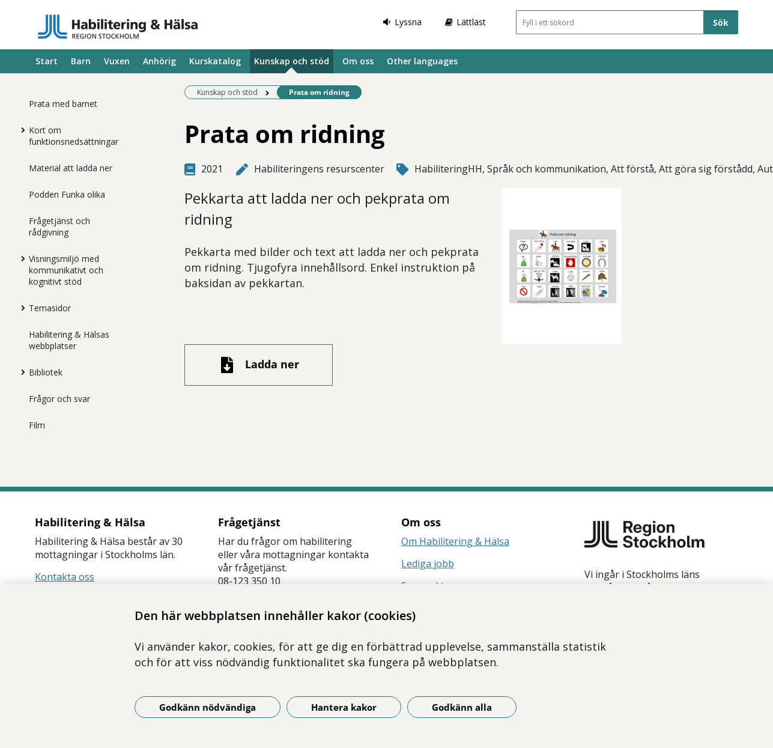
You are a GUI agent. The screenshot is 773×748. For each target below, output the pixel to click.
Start (46, 61)
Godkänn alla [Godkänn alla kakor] (462, 707)
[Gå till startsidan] (118, 26)
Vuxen (117, 61)
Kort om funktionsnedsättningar (73, 135)
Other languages (422, 61)
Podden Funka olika (67, 194)
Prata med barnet (63, 103)
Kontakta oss (64, 576)
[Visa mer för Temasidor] (20, 307)
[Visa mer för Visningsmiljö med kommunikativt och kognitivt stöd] (20, 258)
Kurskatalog (215, 61)
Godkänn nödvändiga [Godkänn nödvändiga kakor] (207, 707)
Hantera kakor (344, 707)
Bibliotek (45, 372)
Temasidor (50, 308)
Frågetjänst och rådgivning (59, 226)
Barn (81, 61)
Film (37, 425)
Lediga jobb (427, 563)
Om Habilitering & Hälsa (455, 541)
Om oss (358, 61)
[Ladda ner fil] (258, 365)
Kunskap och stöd (291, 61)
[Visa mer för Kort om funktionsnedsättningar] (20, 130)
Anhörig (159, 61)
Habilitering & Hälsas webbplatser (69, 340)
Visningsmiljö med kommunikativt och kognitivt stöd (66, 270)
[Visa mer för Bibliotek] (20, 372)
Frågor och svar (59, 398)
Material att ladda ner (70, 168)
